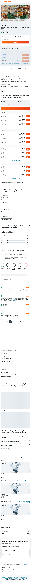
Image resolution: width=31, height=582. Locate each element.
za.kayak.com (4, 558)
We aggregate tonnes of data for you (16, 551)
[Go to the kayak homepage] (7, 1)
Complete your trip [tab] (6, 527)
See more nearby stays (26, 441)
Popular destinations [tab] (15, 527)
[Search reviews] (14, 275)
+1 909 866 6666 (4, 31)
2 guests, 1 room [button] (5, 39)
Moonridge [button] (3, 455)
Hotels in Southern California (14, 559)
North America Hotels (14, 558)
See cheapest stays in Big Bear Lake (23, 462)
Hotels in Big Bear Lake (7, 536)
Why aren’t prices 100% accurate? (16, 553)
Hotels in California (6, 559)
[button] (2, 2)
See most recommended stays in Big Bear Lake (23, 483)
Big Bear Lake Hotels (23, 559)
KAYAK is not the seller (16, 549)
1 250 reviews (10, 32)
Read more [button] (13, 291)
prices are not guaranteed (23, 545)
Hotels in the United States (23, 558)
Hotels (9, 558)
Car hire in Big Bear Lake (7, 534)
